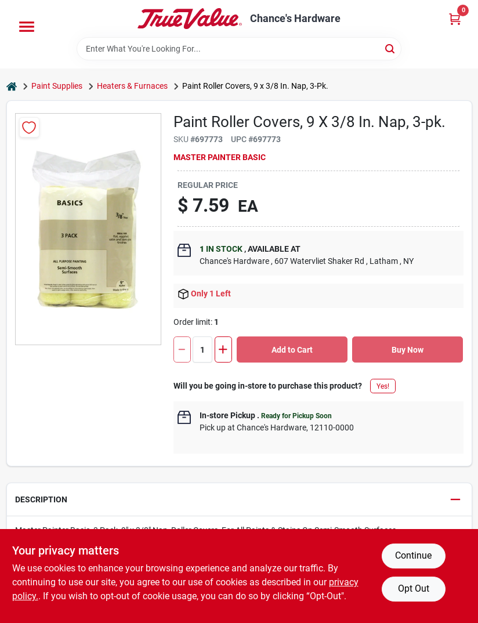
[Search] (390, 47)
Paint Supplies (56, 85)
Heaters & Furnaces (132, 85)
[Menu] (26, 26)
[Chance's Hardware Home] (189, 18)
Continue (413, 555)
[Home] (11, 86)
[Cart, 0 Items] (455, 19)
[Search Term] (239, 48)
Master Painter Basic (219, 157)
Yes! (382, 386)
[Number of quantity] (202, 349)
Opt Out (413, 588)
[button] (239, 499)
